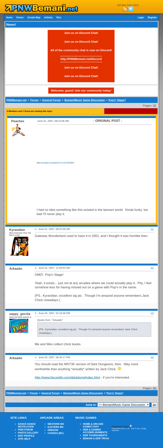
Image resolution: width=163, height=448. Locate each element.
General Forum (51, 100)
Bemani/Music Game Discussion (84, 100)
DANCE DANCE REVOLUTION (27, 425)
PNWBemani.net (16, 100)
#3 (152, 313)
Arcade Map (33, 17)
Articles (48, 17)
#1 (152, 229)
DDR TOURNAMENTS (95, 435)
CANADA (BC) (55, 433)
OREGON (52, 430)
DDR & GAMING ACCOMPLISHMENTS (95, 431)
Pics (58, 17)
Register (152, 17)
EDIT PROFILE (26, 435)
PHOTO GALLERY (28, 432)
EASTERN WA (55, 427)
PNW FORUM (25, 429)
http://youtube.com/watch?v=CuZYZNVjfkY (55, 163)
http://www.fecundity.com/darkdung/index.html (67, 377)
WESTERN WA (55, 424)
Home (9, 17)
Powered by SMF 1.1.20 (121, 429)
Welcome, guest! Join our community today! (81, 90)
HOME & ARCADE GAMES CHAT (93, 425)
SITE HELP (24, 439)
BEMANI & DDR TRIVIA (96, 438)
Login (141, 17)
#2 (152, 267)
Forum (19, 17)
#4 (152, 357)
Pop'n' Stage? (117, 100)
